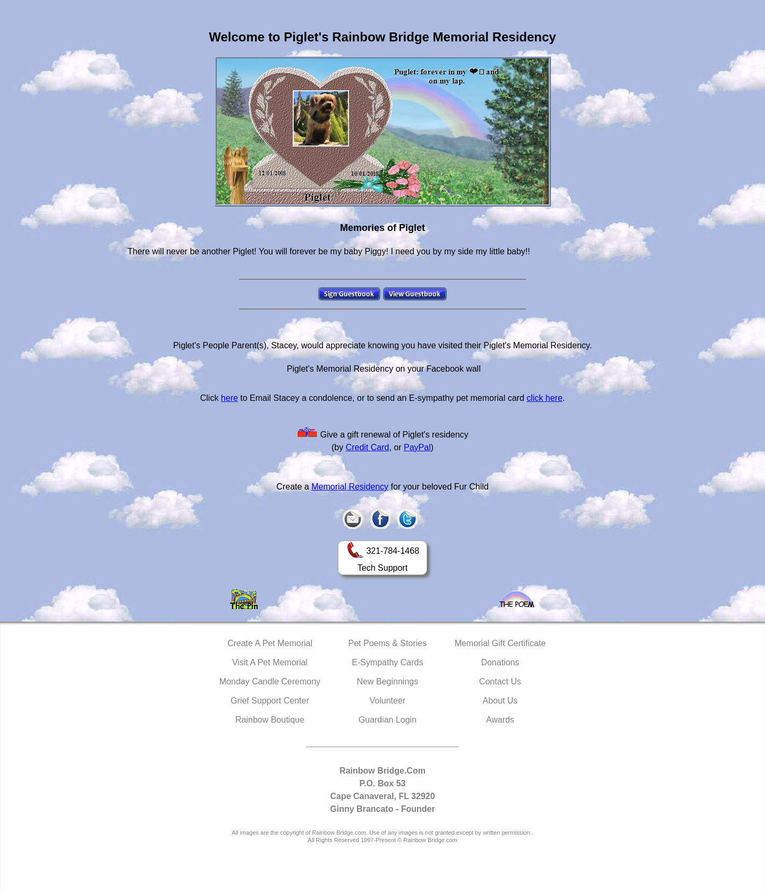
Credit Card (367, 447)
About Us (500, 700)
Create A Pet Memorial (269, 643)
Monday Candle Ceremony (269, 681)
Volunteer (388, 700)
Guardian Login (387, 719)
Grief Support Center (270, 700)
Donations (500, 662)
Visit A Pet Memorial (270, 662)
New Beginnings (388, 681)
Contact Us (500, 681)
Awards (500, 719)
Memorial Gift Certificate (500, 643)
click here (544, 397)
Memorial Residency (349, 486)
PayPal (417, 447)
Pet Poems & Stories (387, 643)
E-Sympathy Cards (387, 662)
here (229, 397)
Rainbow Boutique (269, 719)
